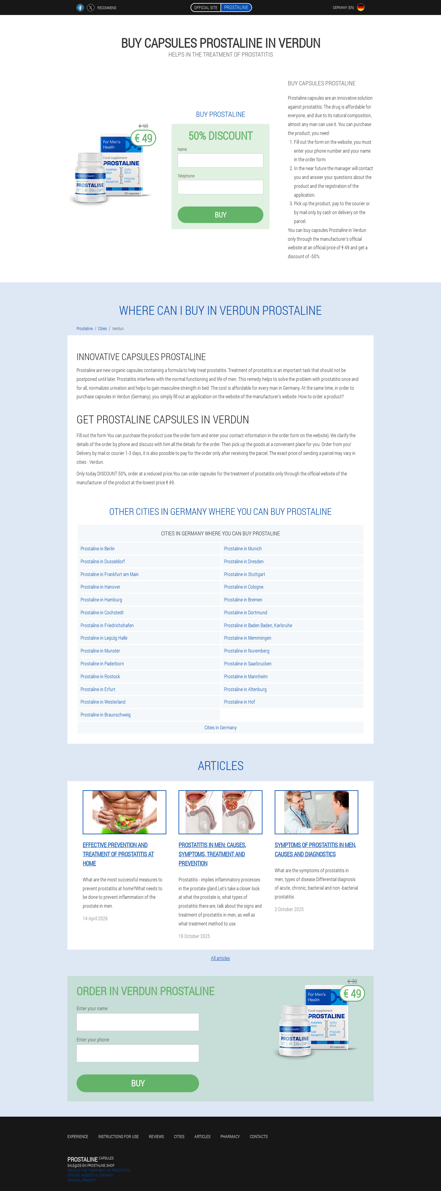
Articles (202, 1136)
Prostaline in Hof (239, 701)
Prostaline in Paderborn (102, 663)
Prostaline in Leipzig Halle (104, 638)
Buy (220, 215)
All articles (220, 958)
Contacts (259, 1136)
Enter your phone (93, 1039)
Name (182, 149)
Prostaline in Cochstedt (102, 612)
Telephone (186, 176)
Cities (179, 1136)
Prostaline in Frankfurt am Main (110, 574)
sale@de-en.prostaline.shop (90, 1165)
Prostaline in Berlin (98, 548)
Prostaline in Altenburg (245, 689)
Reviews (156, 1136)
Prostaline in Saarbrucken (248, 663)
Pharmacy (230, 1136)
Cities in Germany (221, 727)
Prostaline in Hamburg (101, 599)
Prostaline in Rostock (100, 676)
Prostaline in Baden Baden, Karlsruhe (258, 625)
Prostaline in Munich (243, 548)
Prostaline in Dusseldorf (103, 561)
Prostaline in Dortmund (245, 612)
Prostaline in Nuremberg (247, 650)
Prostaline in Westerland (103, 701)
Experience (77, 1136)
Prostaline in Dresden (244, 561)
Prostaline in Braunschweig (106, 714)
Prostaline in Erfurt (98, 689)
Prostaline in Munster (100, 650)
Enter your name (92, 1008)
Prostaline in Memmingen (247, 638)
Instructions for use (118, 1136)
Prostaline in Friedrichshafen (107, 625)
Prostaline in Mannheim (246, 676)
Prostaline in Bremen (243, 599)
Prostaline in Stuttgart (244, 574)
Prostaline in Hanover (100, 586)
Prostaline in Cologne (243, 586)
